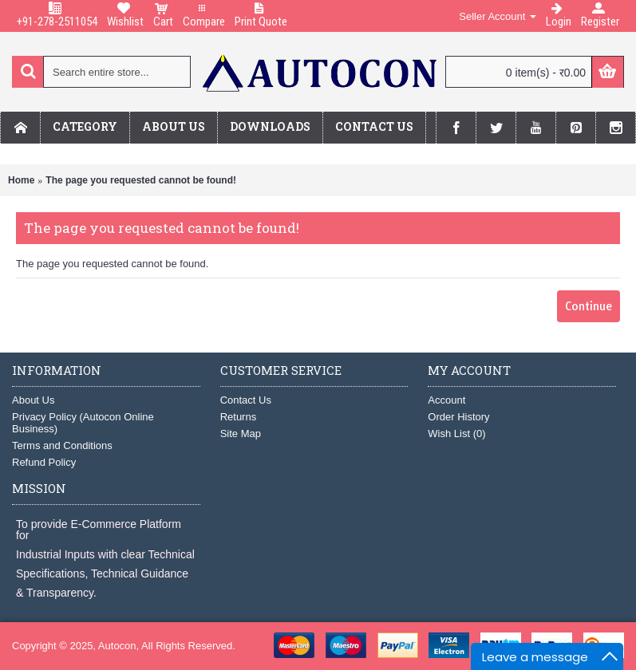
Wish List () (456, 433)
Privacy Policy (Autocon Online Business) (83, 423)
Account (446, 400)
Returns (238, 417)
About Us (33, 400)
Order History (458, 417)
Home (21, 180)
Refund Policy (44, 462)
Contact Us (245, 400)
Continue (588, 306)
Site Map (240, 433)
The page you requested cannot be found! (140, 180)
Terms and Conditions (62, 445)
